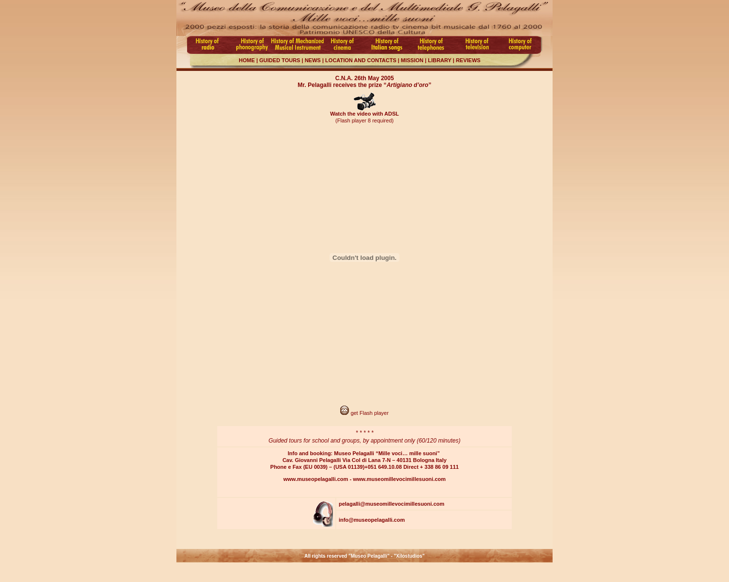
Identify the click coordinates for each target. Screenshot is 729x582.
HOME (247, 60)
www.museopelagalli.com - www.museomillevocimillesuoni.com (364, 479)
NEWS (313, 60)
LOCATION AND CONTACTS (360, 60)
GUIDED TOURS (280, 60)
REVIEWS (468, 60)
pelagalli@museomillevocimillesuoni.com (391, 504)
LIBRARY (438, 60)
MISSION (411, 60)
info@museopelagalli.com (372, 520)
